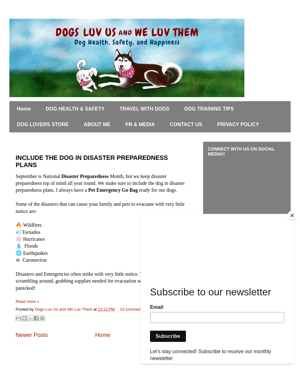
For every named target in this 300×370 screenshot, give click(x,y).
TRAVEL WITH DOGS (144, 108)
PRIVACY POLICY (238, 124)
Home (24, 108)
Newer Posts (32, 335)
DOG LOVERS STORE (43, 124)
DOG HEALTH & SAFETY (75, 108)
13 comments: (133, 309)
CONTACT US (186, 124)
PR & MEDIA (140, 124)
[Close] (292, 215)
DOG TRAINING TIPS (209, 108)
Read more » (27, 301)
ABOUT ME (97, 124)
